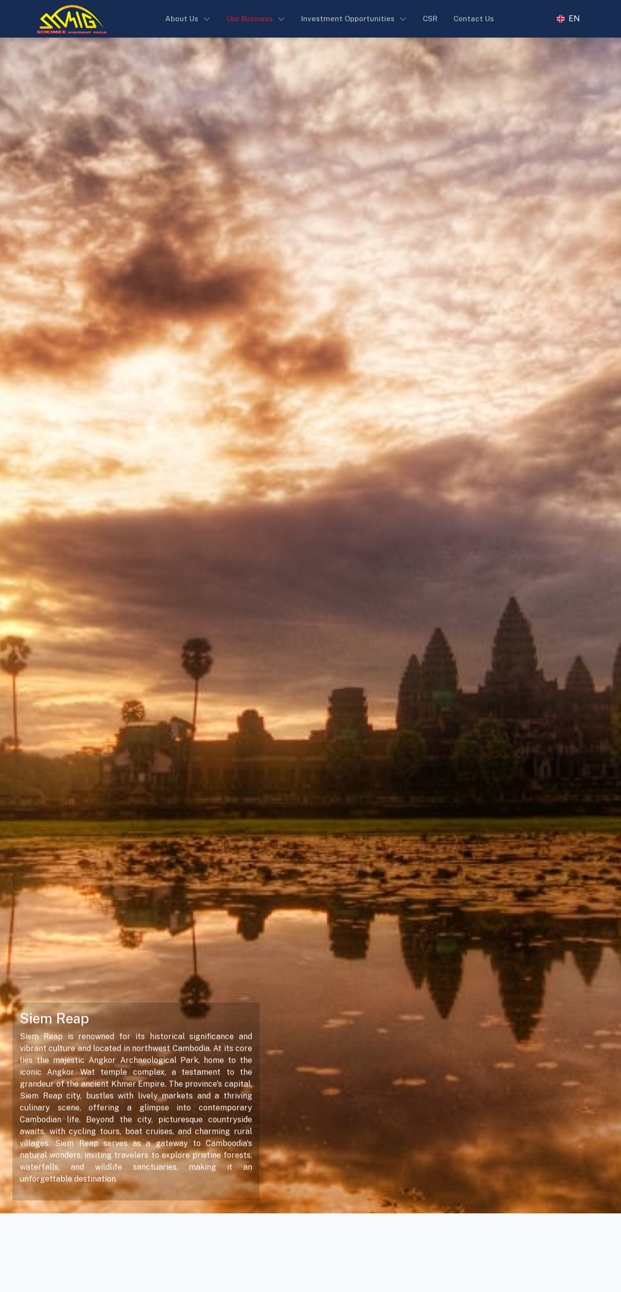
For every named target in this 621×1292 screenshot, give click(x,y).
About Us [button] (181, 18)
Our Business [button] (249, 18)
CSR (430, 18)
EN (574, 19)
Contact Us (473, 18)
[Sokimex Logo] (72, 19)
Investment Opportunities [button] (348, 18)
